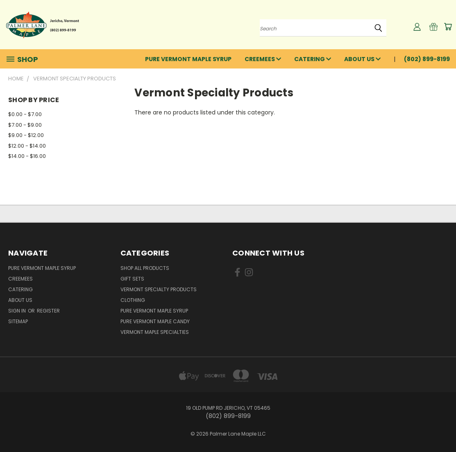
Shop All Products (144, 268)
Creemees (263, 59)
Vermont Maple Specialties (154, 332)
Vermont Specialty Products (158, 289)
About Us (362, 59)
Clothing (132, 300)
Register (48, 310)
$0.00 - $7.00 (25, 114)
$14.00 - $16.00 (27, 156)
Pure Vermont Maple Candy (155, 321)
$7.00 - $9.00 (25, 125)
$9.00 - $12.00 (26, 135)
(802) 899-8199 (427, 59)
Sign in (17, 310)
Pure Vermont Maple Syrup (188, 59)
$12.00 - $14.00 (27, 146)
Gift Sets (132, 278)
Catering (312, 59)
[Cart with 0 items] (448, 27)
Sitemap (18, 321)
